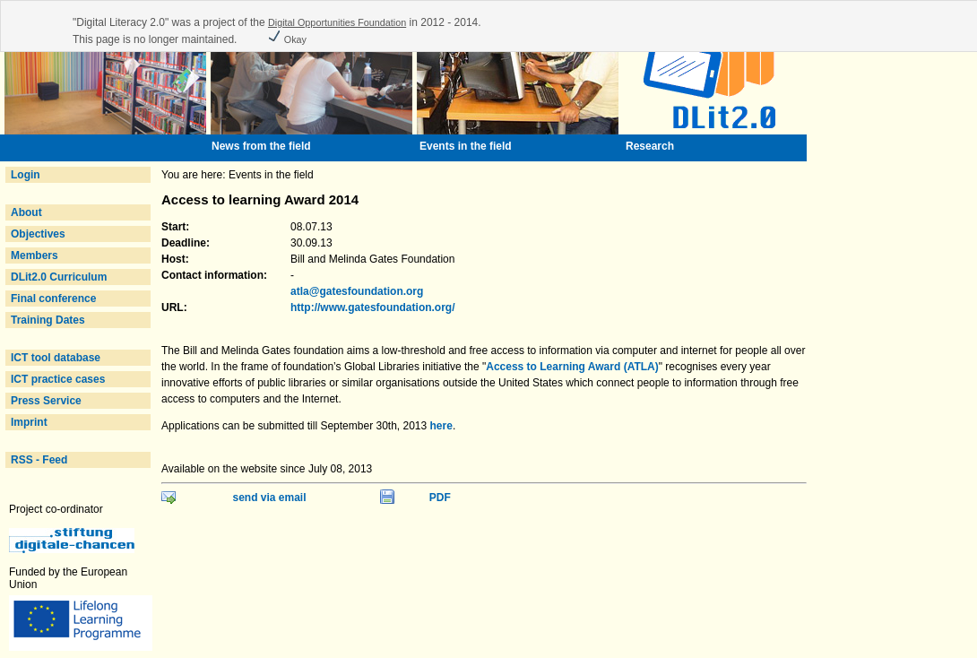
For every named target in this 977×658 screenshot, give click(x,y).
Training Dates (48, 320)
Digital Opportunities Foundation (337, 22)
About (26, 212)
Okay (287, 39)
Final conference (53, 298)
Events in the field (465, 146)
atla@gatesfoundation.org (356, 291)
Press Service (46, 400)
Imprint (29, 422)
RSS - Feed (39, 460)
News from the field (261, 146)
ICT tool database (55, 357)
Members (34, 255)
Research (650, 146)
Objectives (38, 234)
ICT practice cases (58, 379)
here (441, 426)
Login (25, 175)
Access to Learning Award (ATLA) (572, 366)
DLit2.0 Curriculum (59, 277)
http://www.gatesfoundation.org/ (372, 307)
